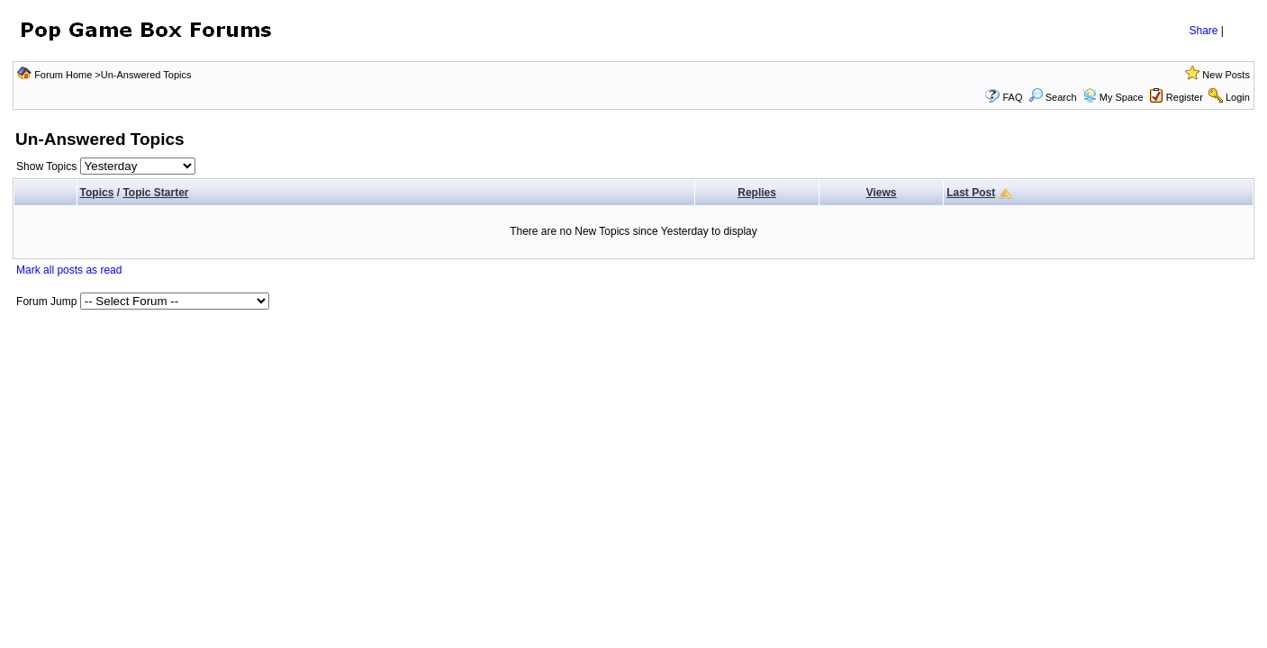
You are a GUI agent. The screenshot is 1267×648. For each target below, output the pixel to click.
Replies (757, 192)
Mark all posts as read (69, 270)
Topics (97, 192)
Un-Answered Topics (146, 74)
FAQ (1012, 97)
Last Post (970, 192)
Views (881, 192)
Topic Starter (155, 192)
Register (1184, 97)
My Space (1122, 97)
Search (1052, 97)
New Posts (1226, 74)
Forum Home (63, 74)
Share (1203, 30)
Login (1238, 97)
